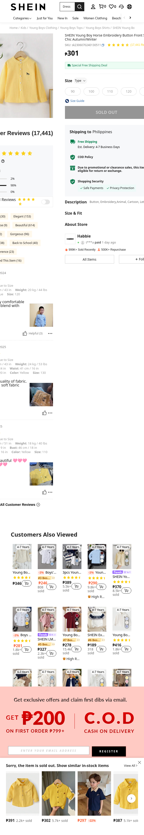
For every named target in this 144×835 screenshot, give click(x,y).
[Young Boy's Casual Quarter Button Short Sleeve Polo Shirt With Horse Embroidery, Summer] (72, 619)
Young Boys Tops (71, 28)
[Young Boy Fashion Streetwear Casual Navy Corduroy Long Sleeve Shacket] (72, 681)
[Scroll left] (124, 18)
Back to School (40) (25, 243)
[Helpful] (25, 333)
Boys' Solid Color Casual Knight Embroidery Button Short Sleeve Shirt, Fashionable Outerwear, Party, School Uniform (47, 573)
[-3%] (41, 573)
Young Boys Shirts (98, 28)
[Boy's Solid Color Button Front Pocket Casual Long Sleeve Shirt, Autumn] (22, 793)
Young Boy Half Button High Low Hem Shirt (22, 573)
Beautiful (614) (25, 225)
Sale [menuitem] (75, 18)
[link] (102, 6)
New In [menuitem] (63, 18)
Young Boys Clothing (43, 28)
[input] (48, 750)
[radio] (73, 91)
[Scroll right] (130, 18)
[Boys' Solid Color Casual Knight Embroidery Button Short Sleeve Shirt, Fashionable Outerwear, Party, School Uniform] (47, 556)
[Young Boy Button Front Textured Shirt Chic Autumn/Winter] (47, 681)
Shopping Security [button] (91, 181)
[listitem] (22, 568)
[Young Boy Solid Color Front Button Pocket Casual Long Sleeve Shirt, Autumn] (97, 681)
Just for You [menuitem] (45, 18)
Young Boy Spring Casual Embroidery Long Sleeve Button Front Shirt (121, 635)
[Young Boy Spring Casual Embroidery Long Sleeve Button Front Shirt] (121, 619)
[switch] (45, 202)
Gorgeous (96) (19, 234)
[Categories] (22, 18)
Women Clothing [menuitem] (95, 18)
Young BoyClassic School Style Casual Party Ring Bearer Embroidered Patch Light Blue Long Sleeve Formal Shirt (97, 573)
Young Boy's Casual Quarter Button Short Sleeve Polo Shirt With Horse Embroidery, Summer (72, 635)
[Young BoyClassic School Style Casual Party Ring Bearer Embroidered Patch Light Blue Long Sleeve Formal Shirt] (97, 556)
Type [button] (80, 81)
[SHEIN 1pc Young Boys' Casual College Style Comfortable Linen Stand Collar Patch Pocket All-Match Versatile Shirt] (58, 793)
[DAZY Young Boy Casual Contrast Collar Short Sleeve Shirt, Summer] (94, 793)
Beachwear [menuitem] (120, 18)
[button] (67, 6)
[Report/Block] (50, 333)
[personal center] (93, 7)
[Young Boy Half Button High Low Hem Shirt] (22, 556)
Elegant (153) (22, 216)
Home (14, 28)
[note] (97, 596)
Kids (24, 28)
